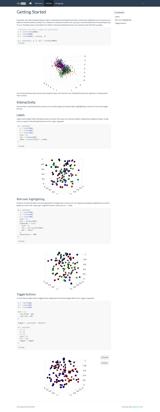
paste (29, 139)
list (33, 223)
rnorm (29, 32)
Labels (117, 17)
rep (21, 314)
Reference (39, 3)
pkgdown (135, 407)
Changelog (59, 3)
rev (28, 228)
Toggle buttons (120, 23)
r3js (18, 3)
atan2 (38, 36)
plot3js (26, 41)
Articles (49, 3)
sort (24, 32)
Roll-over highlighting (123, 20)
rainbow (47, 41)
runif (25, 128)
